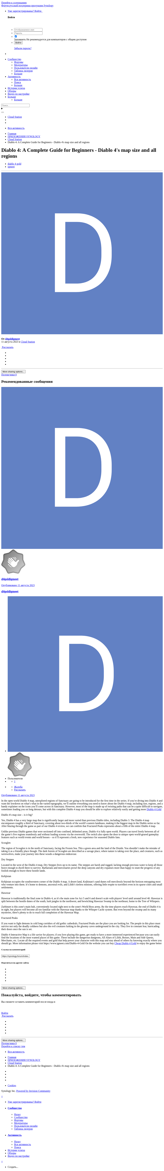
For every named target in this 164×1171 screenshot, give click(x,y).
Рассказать (7, 347)
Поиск (17, 82)
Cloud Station (28, 341)
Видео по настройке (18, 94)
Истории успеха (16, 88)
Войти (18, 42)
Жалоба (18, 786)
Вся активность (22, 79)
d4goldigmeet (12, 338)
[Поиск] (15, 105)
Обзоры (12, 91)
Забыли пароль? (22, 48)
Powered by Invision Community (33, 1091)
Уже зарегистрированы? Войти (25, 11)
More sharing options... (13, 371)
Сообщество (14, 59)
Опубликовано (18, 585)
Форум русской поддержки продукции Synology (27, 5)
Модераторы (21, 65)
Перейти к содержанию (14, 2)
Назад (17, 1114)
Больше (18, 73)
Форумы (18, 62)
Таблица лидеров (23, 70)
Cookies (12, 1085)
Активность (14, 76)
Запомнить (20, 39)
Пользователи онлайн (25, 68)
